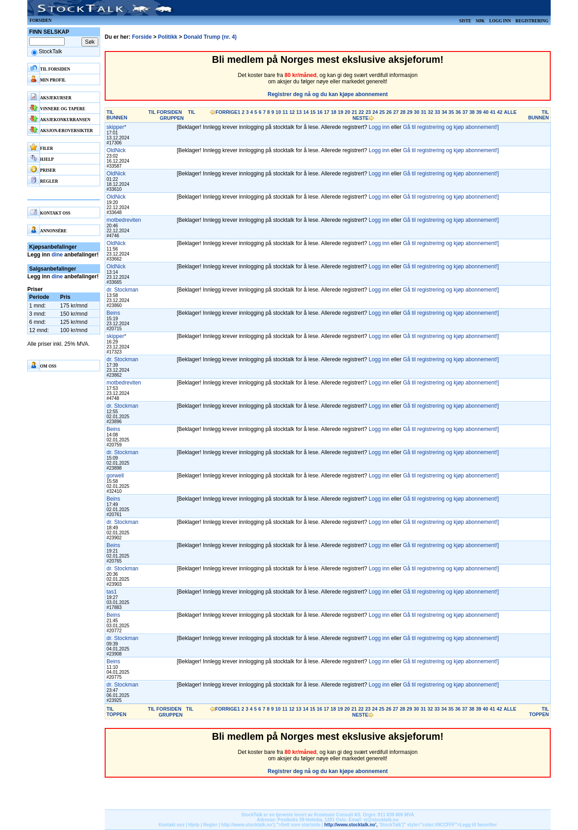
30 (417, 112)
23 (368, 112)
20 (347, 112)
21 (354, 112)
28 (403, 112)
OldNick (116, 150)
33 (437, 112)
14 (306, 112)
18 (333, 112)
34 (444, 112)
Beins (113, 313)
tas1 (111, 592)
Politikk (167, 37)
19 (340, 112)
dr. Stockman (122, 290)
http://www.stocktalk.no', (351, 824)
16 (320, 112)
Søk (480, 21)
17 (327, 112)
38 (472, 112)
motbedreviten (123, 220)
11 (285, 112)
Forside (142, 37)
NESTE (360, 118)
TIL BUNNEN (116, 114)
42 (499, 112)
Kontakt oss (171, 824)
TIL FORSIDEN (165, 112)
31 (423, 112)
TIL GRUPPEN (177, 115)
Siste (465, 21)
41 (493, 112)
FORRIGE (226, 112)
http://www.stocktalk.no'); (248, 824)
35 (451, 112)
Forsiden (40, 20)
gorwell (115, 475)
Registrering (531, 21)
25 (382, 112)
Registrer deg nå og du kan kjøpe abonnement (328, 94)
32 (430, 112)
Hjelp (193, 824)
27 (396, 112)
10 (278, 112)
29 (409, 112)
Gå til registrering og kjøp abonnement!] (451, 127)
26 (389, 112)
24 (375, 112)
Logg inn (500, 21)
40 (486, 112)
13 (299, 112)
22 (361, 112)
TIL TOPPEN (116, 711)
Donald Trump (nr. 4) (210, 37)
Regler (210, 824)
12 (292, 112)
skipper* (116, 127)
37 (465, 112)
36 (458, 112)
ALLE (510, 112)
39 (479, 112)
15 (313, 112)
